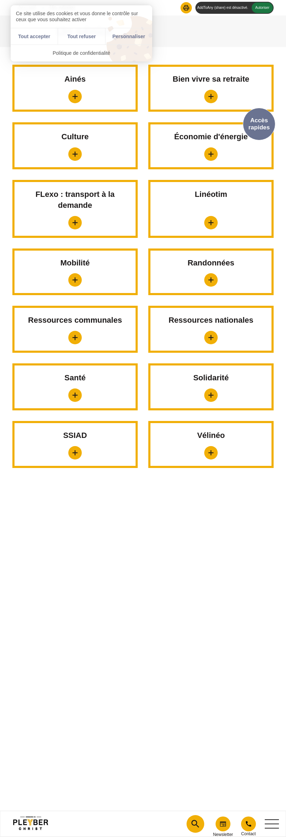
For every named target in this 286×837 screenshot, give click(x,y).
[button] (186, 7)
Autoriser (262, 8)
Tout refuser (81, 36)
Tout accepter (34, 36)
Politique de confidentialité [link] (81, 53)
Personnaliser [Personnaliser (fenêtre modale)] (128, 36)
